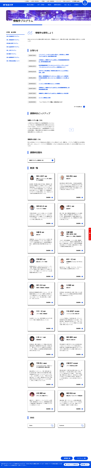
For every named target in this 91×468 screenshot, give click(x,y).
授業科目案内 (58, 4)
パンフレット (81, 458)
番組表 (49, 4)
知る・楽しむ (67, 4)
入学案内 (76, 4)
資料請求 (67, 458)
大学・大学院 (41, 4)
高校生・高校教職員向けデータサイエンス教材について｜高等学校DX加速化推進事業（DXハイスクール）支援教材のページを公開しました (54, 78)
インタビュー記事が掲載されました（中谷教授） (49, 83)
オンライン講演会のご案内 (45, 97)
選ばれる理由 (31, 4)
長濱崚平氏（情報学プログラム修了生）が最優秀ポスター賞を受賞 (53, 93)
